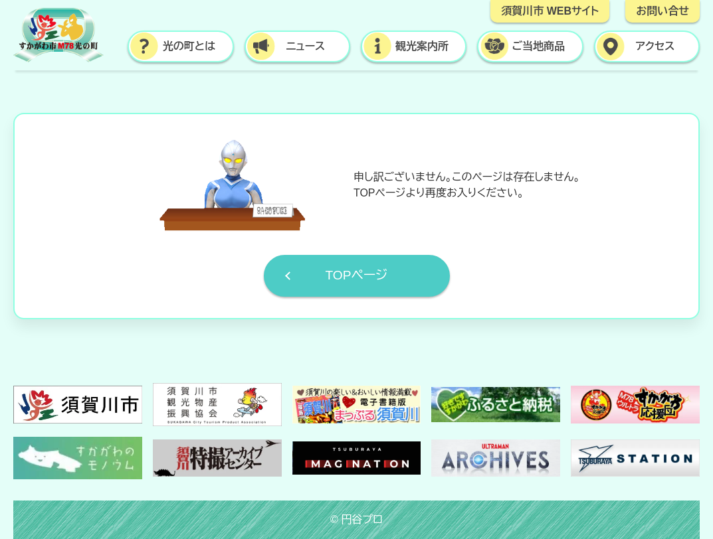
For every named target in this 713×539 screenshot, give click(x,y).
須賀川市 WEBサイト (550, 11)
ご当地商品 (538, 46)
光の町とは (189, 46)
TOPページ (356, 275)
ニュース (305, 46)
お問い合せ (662, 11)
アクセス (654, 46)
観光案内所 (422, 46)
